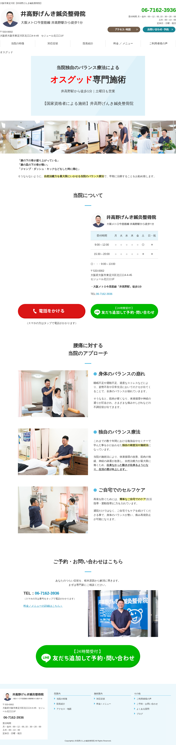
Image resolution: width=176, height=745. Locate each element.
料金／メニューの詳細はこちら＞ (43, 606)
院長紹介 (88, 43)
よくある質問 (143, 709)
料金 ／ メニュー (123, 43)
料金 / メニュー (103, 704)
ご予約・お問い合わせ (147, 704)
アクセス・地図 (64, 709)
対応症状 (53, 43)
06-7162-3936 (104, 294)
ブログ (140, 714)
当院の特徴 (17, 43)
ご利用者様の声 (158, 43)
